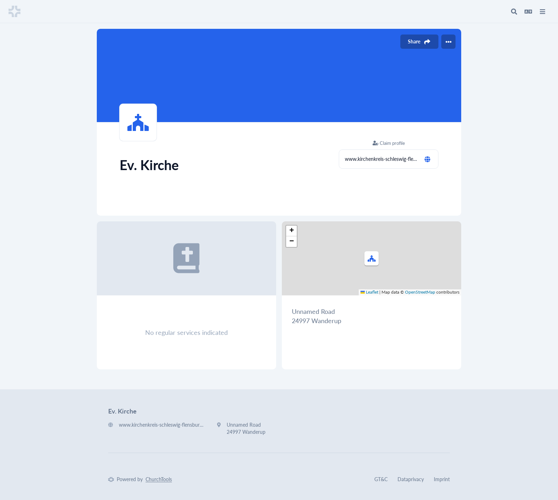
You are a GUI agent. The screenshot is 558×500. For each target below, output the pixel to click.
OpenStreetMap (420, 292)
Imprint (442, 479)
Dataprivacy (411, 479)
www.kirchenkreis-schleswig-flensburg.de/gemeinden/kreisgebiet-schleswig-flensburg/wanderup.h (381, 159)
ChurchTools (159, 479)
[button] (371, 258)
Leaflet (369, 292)
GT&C (381, 479)
